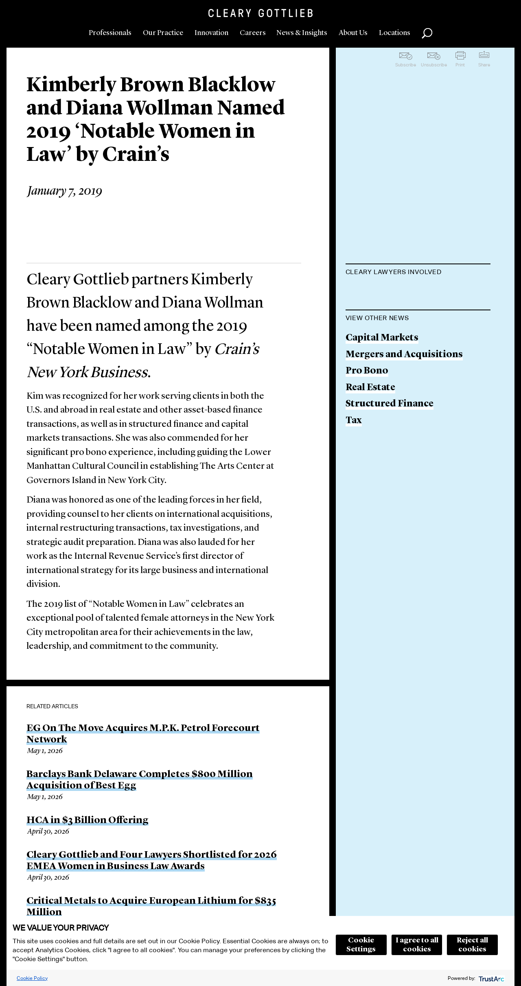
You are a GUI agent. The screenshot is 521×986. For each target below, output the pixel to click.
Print (460, 65)
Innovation (211, 33)
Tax (354, 493)
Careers (253, 33)
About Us (353, 33)
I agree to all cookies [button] (417, 945)
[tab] (418, 272)
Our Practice (163, 33)
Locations (394, 33)
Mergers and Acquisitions (404, 427)
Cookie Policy (32, 978)
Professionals (110, 33)
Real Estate (370, 460)
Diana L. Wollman (385, 323)
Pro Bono (367, 443)
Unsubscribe (434, 65)
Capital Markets (382, 410)
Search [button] (427, 33)
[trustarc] (490, 978)
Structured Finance (389, 477)
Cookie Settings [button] (361, 945)
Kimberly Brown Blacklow (405, 291)
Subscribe (405, 65)
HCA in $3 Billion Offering (87, 821)
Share (484, 65)
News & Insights (301, 33)
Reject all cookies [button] (472, 945)
